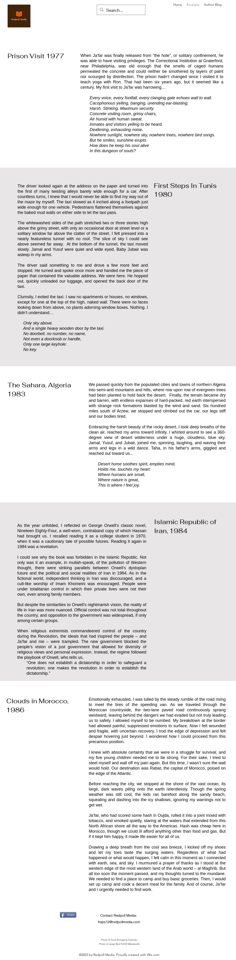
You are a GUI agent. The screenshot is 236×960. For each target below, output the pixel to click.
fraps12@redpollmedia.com (119, 922)
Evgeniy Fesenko (128, 939)
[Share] (68, 915)
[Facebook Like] (65, 926)
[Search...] (121, 10)
